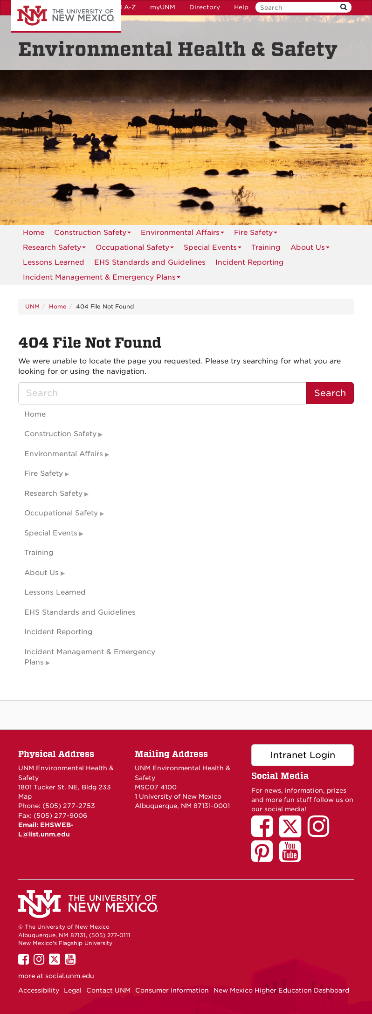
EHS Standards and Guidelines (150, 262)
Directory (204, 7)
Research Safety (54, 249)
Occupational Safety (135, 249)
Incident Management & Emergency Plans (101, 279)
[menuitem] (33, 232)
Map (25, 796)
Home (33, 232)
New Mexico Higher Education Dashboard (281, 990)
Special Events (212, 249)
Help (241, 7)
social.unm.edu (69, 976)
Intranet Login (302, 755)
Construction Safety (92, 234)
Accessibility (38, 990)
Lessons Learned (53, 262)
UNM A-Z (121, 7)
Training (266, 247)
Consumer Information (172, 990)
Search (330, 393)
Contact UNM (108, 990)
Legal (73, 990)
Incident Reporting (249, 262)
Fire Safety (255, 234)
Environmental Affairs (182, 234)
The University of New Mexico (66, 16)
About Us (310, 249)
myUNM (162, 7)
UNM (32, 306)
